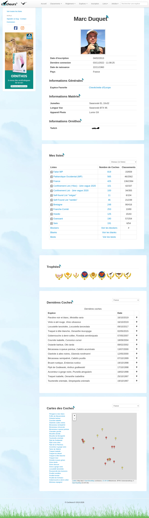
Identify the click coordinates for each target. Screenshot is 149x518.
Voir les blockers (109, 228)
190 (109, 218)
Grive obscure (54, 464)
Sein (55, 223)
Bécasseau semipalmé (57, 425)
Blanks (53, 232)
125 (109, 214)
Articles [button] (115, 4)
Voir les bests (109, 237)
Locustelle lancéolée (56, 469)
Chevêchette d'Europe (100, 87)
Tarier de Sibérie (55, 449)
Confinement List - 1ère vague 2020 (70, 190)
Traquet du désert (55, 453)
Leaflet (74, 480)
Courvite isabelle (55, 420)
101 (109, 186)
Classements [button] (56, 4)
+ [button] (74, 415)
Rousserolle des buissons (58, 471)
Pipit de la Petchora (56, 445)
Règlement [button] (70, 4)
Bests (53, 237)
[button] (24, 3)
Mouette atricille (54, 434)
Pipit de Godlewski (55, 440)
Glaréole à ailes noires (57, 423)
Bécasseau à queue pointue (59, 429)
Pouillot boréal (54, 475)
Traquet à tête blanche (57, 456)
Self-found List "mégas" (64, 195)
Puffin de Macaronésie (57, 416)
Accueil (43, 4)
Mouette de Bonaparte (57, 436)
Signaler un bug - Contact (16, 19)
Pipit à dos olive (54, 442)
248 (109, 204)
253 (109, 209)
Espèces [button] (83, 4)
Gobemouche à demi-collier (59, 480)
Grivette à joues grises (57, 460)
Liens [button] (105, 4)
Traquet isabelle (54, 451)
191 (109, 223)
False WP (58, 172)
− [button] (74, 418)
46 (109, 200)
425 (109, 181)
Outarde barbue (54, 418)
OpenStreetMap (89, 480)
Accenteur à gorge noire (57, 447)
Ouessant (58, 218)
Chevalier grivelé (55, 431)
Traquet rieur (53, 458)
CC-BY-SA (106, 480)
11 (109, 195)
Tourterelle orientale (56, 438)
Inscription (95, 4)
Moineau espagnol (55, 482)
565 (109, 176)
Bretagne (57, 204)
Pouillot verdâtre (55, 473)
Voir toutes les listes (14, 11)
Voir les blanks (109, 232)
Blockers (54, 228)
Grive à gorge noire (56, 467)
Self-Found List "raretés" (65, 200)
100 (109, 190)
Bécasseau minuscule (57, 427)
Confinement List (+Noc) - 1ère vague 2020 (74, 186)
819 (109, 172)
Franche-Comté (61, 209)
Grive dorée (53, 462)
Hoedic (56, 214)
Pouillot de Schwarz (56, 478)
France (56, 181)
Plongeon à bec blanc (57, 414)
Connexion (11, 22)
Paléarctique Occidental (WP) (67, 176)
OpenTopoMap (76, 483)
